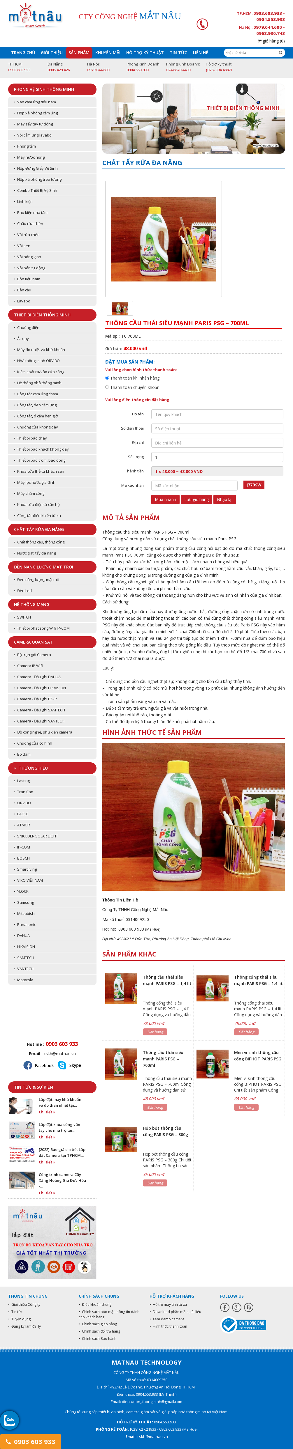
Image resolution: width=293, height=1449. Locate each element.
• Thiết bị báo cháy (30, 438)
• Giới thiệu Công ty (24, 1304)
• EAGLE (21, 813)
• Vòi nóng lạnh (27, 256)
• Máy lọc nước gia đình (34, 482)
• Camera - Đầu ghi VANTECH (39, 721)
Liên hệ (200, 52)
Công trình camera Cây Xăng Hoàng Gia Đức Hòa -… (62, 1180)
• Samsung (24, 902)
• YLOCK (21, 891)
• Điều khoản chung (95, 1304)
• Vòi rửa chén (27, 234)
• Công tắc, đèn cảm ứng (35, 405)
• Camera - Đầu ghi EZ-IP (35, 699)
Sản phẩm (79, 52)
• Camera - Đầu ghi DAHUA (37, 676)
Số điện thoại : (133, 428)
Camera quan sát (33, 642)
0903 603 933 (30, 1441)
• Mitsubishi (24, 913)
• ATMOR (22, 825)
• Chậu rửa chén (28, 223)
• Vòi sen (22, 245)
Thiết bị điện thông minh (42, 315)
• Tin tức (15, 1311)
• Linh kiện (23, 201)
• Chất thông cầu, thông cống (39, 542)
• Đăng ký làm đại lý (24, 1326)
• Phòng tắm (25, 146)
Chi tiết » (47, 1112)
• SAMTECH (24, 957)
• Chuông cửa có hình (33, 743)
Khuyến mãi (107, 52)
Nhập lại (224, 499)
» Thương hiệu (31, 768)
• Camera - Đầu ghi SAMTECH (39, 710)
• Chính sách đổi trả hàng (99, 1331)
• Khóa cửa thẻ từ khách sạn (39, 471)
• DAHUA (22, 935)
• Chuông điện (26, 327)
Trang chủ (23, 52)
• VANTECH (24, 968)
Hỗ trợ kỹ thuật (145, 52)
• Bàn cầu (22, 290)
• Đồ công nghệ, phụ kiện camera (43, 732)
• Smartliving (25, 869)
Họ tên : (138, 414)
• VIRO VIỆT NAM (28, 880)
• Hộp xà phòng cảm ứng (36, 113)
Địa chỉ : (138, 442)
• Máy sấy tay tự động (33, 124)
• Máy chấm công (29, 493)
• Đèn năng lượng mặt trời (36, 579)
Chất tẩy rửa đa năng (39, 529)
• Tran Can (23, 791)
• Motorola (23, 979)
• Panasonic (25, 924)
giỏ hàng (271, 41)
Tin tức (178, 52)
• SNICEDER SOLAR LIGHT (36, 836)
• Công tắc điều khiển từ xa (37, 515)
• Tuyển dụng (19, 1319)
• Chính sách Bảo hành (97, 1338)
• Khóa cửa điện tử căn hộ (37, 504)
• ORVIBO (22, 802)
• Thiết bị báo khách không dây (41, 449)
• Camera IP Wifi (28, 665)
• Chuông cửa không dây (36, 427)
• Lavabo (22, 301)
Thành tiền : (135, 471)
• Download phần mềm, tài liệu (175, 1311)
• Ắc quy (21, 338)
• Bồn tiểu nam (27, 278)
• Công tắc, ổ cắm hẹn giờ (36, 416)
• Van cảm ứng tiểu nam (35, 101)
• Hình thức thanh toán (168, 1326)
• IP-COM (22, 847)
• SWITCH (22, 617)
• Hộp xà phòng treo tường (38, 179)
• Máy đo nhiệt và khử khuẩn (39, 349)
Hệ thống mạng (31, 604)
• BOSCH (22, 858)
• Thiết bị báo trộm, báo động (39, 460)
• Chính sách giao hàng (98, 1324)
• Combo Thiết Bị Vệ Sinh (35, 190)
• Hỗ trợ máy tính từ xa (168, 1304)
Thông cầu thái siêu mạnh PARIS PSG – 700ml (163, 1059)
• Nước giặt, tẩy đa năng (35, 553)
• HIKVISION (24, 946)
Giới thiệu (52, 52)
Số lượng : (136, 456)
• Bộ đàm (22, 754)
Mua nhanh (165, 499)
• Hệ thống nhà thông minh (38, 382)
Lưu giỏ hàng (196, 499)
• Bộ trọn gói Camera (32, 654)
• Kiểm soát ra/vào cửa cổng (39, 371)
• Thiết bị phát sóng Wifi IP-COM (42, 628)
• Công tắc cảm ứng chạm (36, 393)
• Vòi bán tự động (29, 267)
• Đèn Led (23, 590)
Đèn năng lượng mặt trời (43, 567)
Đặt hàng (155, 1032)
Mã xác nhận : (133, 485)
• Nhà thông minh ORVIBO (37, 360)
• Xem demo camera (167, 1319)
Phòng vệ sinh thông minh (44, 89)
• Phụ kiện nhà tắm (31, 212)
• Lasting (22, 780)
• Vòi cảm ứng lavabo (33, 135)
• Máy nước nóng (29, 157)
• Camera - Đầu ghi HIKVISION (40, 687)
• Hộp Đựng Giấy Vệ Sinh (36, 168)
